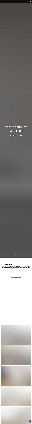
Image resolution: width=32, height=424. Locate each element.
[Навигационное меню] (30, 1)
